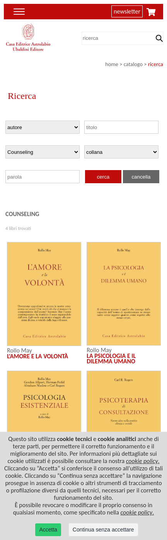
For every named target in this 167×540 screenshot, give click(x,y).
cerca (103, 177)
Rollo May (19, 350)
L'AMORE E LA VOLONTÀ (37, 356)
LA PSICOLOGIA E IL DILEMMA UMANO (111, 358)
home (111, 64)
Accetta (48, 529)
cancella (140, 177)
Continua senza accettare (103, 529)
